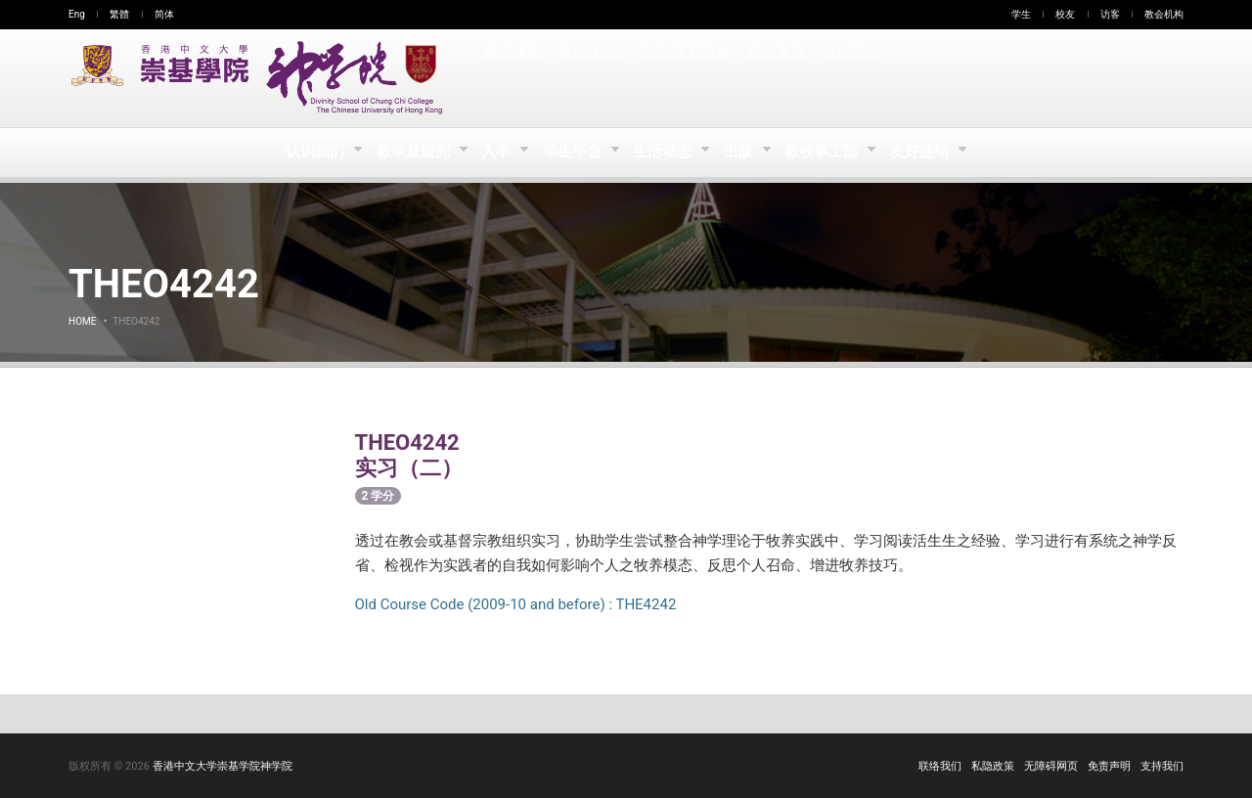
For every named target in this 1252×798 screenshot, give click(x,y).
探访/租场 (589, 78)
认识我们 (309, 152)
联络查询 (774, 78)
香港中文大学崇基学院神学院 (222, 766)
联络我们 (939, 766)
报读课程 (512, 78)
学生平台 (573, 152)
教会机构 (1164, 14)
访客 (1110, 14)
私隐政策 (992, 766)
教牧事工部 (829, 152)
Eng (76, 14)
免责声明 (1109, 766)
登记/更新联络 (684, 78)
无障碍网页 (1051, 766)
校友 (1065, 14)
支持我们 (849, 78)
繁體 (119, 14)
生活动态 (664, 152)
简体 (164, 14)
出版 (744, 152)
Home (82, 321)
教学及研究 (409, 152)
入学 (494, 152)
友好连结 (928, 152)
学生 (1021, 14)
